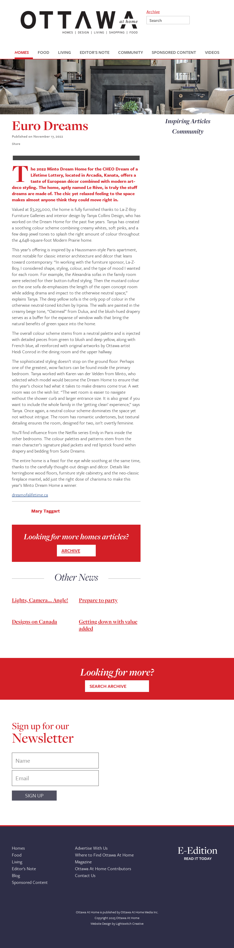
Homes (18, 848)
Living (17, 862)
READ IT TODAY (198, 858)
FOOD (43, 52)
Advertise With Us (91, 848)
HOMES (22, 52)
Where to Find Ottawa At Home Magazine (104, 858)
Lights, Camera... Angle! (40, 600)
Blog (16, 875)
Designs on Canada (34, 621)
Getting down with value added (108, 625)
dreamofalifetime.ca (30, 495)
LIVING (64, 52)
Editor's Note (24, 868)
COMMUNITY (130, 52)
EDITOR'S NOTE (94, 52)
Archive (153, 11)
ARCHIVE (70, 550)
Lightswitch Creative (130, 923)
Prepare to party (98, 600)
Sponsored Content (30, 882)
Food (16, 855)
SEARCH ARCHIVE (108, 686)
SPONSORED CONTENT (174, 52)
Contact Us (85, 875)
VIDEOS (212, 52)
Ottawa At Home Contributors (103, 868)
